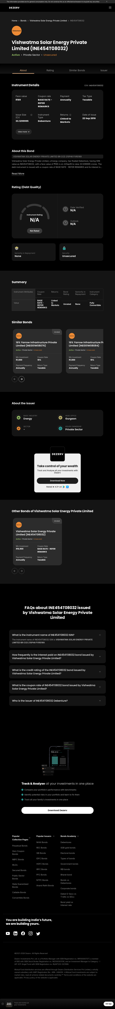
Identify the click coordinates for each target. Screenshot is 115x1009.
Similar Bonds (77, 70)
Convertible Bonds (20, 898)
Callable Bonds (19, 892)
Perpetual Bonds (20, 845)
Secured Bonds (19, 870)
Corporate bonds (68, 888)
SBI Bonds (41, 853)
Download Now (57, 480)
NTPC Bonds (42, 880)
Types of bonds (68, 858)
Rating (50, 70)
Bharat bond (66, 874)
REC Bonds (41, 847)
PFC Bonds (41, 874)
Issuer (104, 70)
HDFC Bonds (42, 864)
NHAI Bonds (42, 842)
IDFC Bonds (41, 858)
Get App (109, 1004)
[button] (21, 837)
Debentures (66, 842)
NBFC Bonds (18, 859)
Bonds (23, 20)
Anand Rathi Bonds (45, 885)
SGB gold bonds (68, 847)
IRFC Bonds (41, 869)
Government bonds (69, 864)
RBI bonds (65, 869)
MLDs (15, 865)
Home (14, 20)
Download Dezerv (57, 810)
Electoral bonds (68, 853)
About (23, 70)
